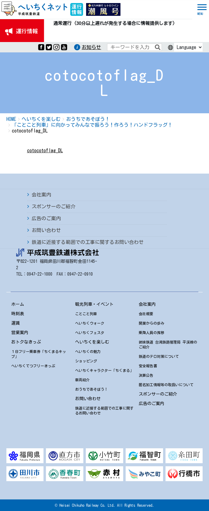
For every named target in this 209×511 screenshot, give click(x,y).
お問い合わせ (46, 230)
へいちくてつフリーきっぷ (33, 366)
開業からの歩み (151, 323)
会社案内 (41, 194)
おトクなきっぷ (26, 342)
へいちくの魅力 (88, 351)
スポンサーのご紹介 (53, 206)
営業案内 (19, 332)
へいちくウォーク (89, 323)
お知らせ (91, 47)
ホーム (17, 304)
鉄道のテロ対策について (159, 356)
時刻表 (17, 314)
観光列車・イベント (94, 304)
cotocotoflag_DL (45, 150)
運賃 (15, 323)
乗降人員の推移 (151, 332)
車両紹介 (82, 380)
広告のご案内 (46, 218)
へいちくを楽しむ (92, 342)
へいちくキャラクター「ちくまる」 (104, 370)
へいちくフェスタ (89, 332)
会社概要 (146, 313)
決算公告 (146, 375)
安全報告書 (148, 366)
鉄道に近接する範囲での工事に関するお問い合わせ (88, 242)
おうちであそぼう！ (91, 389)
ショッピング (86, 361)
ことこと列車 (86, 313)
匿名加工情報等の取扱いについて (166, 384)
